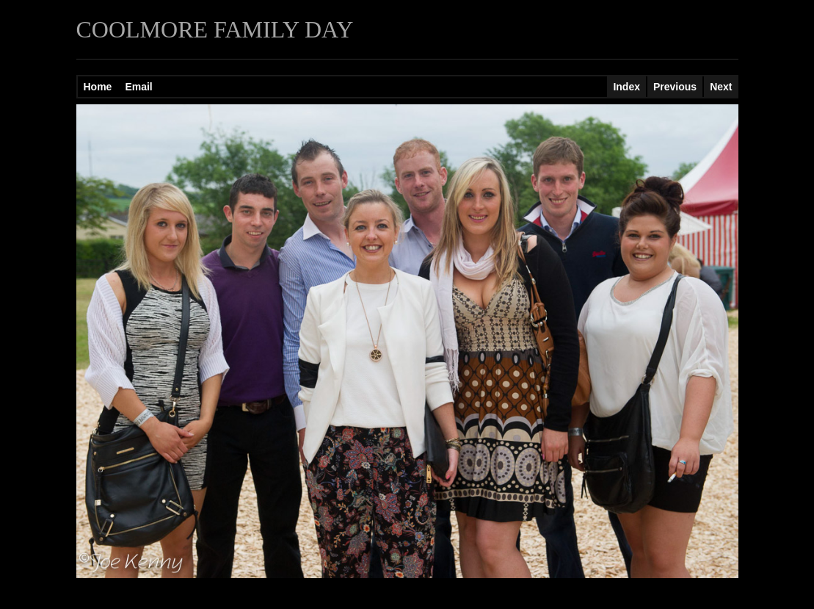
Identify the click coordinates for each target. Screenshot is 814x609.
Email (138, 87)
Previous (675, 87)
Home (98, 87)
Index (626, 87)
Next (721, 87)
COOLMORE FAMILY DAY (215, 29)
